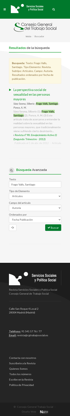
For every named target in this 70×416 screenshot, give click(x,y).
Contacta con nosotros (22, 357)
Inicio (28, 36)
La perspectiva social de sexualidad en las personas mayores (31, 94)
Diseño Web (29, 411)
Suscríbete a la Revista (22, 363)
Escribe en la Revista (21, 379)
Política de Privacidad (21, 384)
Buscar (53, 227)
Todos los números (20, 374)
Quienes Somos (18, 368)
